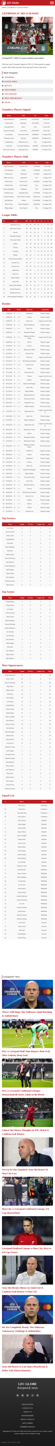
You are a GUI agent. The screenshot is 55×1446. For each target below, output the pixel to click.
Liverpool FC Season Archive (18, 7)
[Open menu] (52, 3)
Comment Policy (27, 1427)
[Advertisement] (27, 958)
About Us (27, 1412)
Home (4, 7)
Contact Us (27, 1408)
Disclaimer (27, 1423)
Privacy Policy (27, 1419)
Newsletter (27, 1404)
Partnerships (27, 1416)
